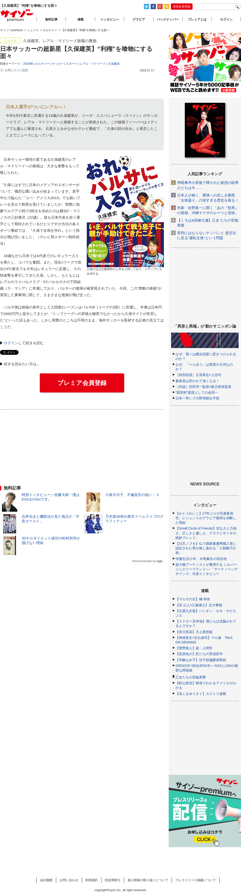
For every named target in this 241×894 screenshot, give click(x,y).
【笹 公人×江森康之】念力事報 (198, 605)
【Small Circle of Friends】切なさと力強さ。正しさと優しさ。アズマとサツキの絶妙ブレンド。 (205, 532)
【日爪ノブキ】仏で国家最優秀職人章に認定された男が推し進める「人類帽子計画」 (205, 548)
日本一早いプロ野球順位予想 (197, 398)
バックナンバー (168, 19)
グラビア (139, 19)
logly (159, 561)
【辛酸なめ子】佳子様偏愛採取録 (200, 660)
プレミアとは (197, 19)
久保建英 (114, 63)
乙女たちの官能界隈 (190, 677)
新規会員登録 (181, 6)
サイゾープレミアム (17, 15)
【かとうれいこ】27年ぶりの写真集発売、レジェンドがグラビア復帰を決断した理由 (205, 517)
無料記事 (51, 19)
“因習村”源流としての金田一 (196, 392)
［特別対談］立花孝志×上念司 (198, 375)
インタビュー (109, 19)
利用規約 (91, 880)
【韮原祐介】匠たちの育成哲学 (199, 654)
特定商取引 (112, 880)
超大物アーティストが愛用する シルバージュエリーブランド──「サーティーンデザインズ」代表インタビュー (206, 569)
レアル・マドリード (93, 63)
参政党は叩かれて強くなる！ (197, 381)
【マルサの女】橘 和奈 (192, 599)
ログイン (11, 343)
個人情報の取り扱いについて (147, 880)
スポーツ (71, 63)
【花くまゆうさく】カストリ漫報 (200, 694)
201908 (28, 63)
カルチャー (42, 63)
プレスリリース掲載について (195, 880)
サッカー (58, 63)
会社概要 (46, 880)
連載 (80, 19)
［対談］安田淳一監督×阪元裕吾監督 (203, 387)
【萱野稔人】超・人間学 (194, 648)
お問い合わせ (69, 880)
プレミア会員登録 (82, 382)
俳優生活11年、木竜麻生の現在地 (201, 559)
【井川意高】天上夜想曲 (194, 632)
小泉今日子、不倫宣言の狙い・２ (132, 495)
